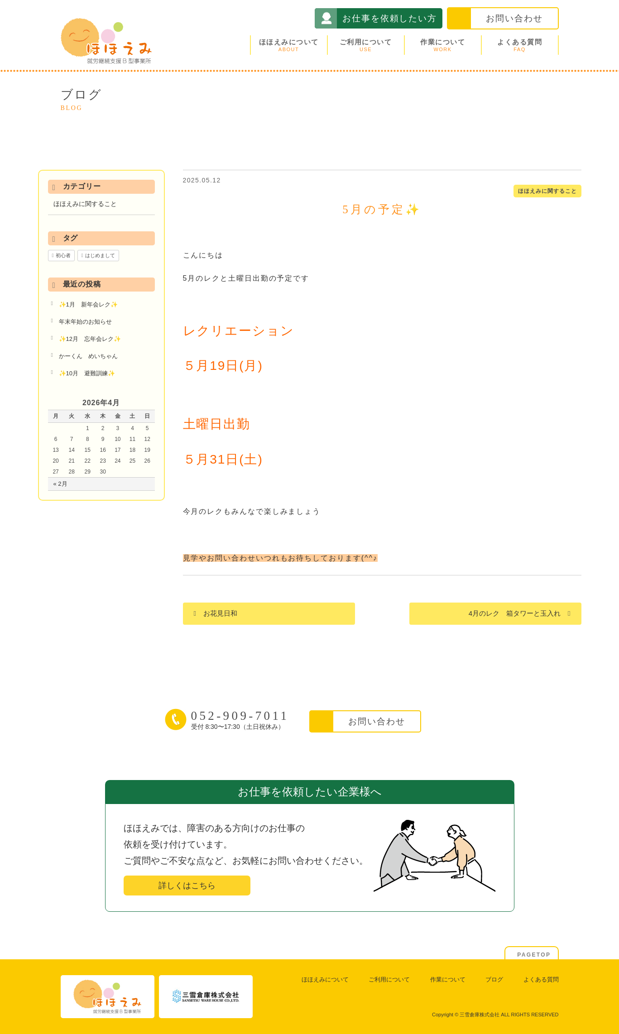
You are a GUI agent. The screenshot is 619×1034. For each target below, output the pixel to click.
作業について (443, 45)
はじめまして (100, 255)
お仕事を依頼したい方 (389, 18)
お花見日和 (220, 613)
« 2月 (60, 483)
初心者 (63, 255)
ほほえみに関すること (547, 191)
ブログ (494, 979)
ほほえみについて (289, 45)
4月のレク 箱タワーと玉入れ (515, 613)
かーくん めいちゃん (88, 356)
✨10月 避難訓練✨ (87, 373)
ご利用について (366, 45)
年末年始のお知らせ (85, 321)
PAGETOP (534, 955)
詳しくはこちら (187, 885)
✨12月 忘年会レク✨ (90, 338)
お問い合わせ (514, 18)
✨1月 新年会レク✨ (88, 304)
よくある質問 (520, 45)
